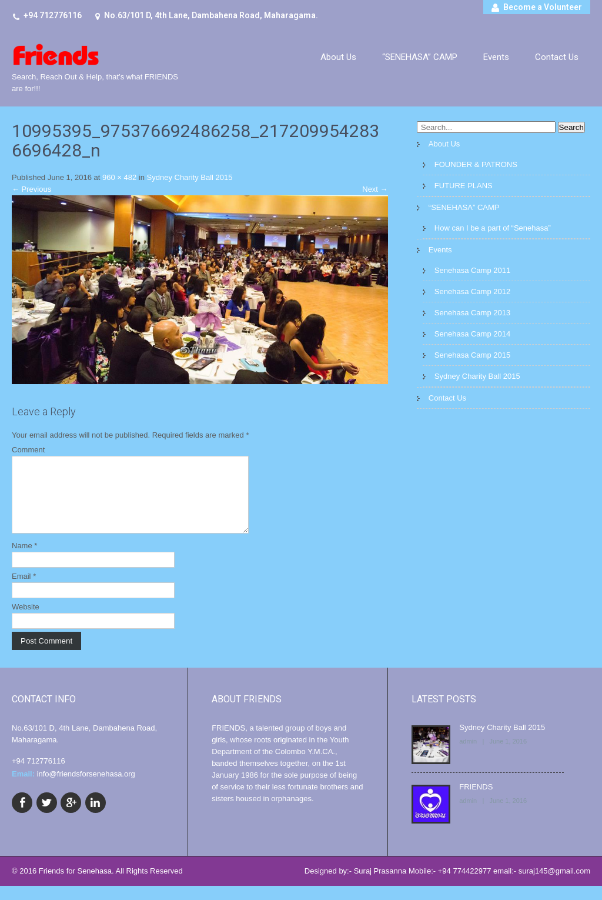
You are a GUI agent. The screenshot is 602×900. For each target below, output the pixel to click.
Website (25, 620)
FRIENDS (476, 800)
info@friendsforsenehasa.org (86, 788)
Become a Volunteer (542, 7)
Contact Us (556, 57)
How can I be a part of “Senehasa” (492, 228)
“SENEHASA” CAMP (419, 57)
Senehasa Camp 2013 (472, 312)
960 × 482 (119, 177)
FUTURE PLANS (463, 185)
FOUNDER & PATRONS (475, 164)
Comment (28, 449)
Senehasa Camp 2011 (472, 270)
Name (24, 559)
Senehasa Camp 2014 (472, 333)
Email (24, 590)
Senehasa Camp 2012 (472, 291)
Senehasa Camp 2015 (472, 355)
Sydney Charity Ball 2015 (190, 177)
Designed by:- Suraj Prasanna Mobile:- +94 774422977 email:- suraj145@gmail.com (447, 885)
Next (374, 189)
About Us (338, 57)
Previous (31, 189)
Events (496, 57)
